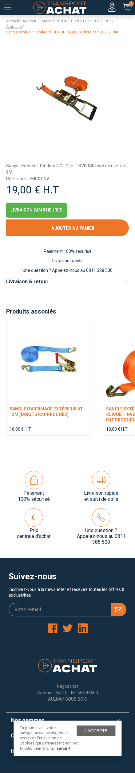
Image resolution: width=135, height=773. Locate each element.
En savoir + (60, 748)
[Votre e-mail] (67, 609)
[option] (48, 377)
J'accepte (96, 730)
